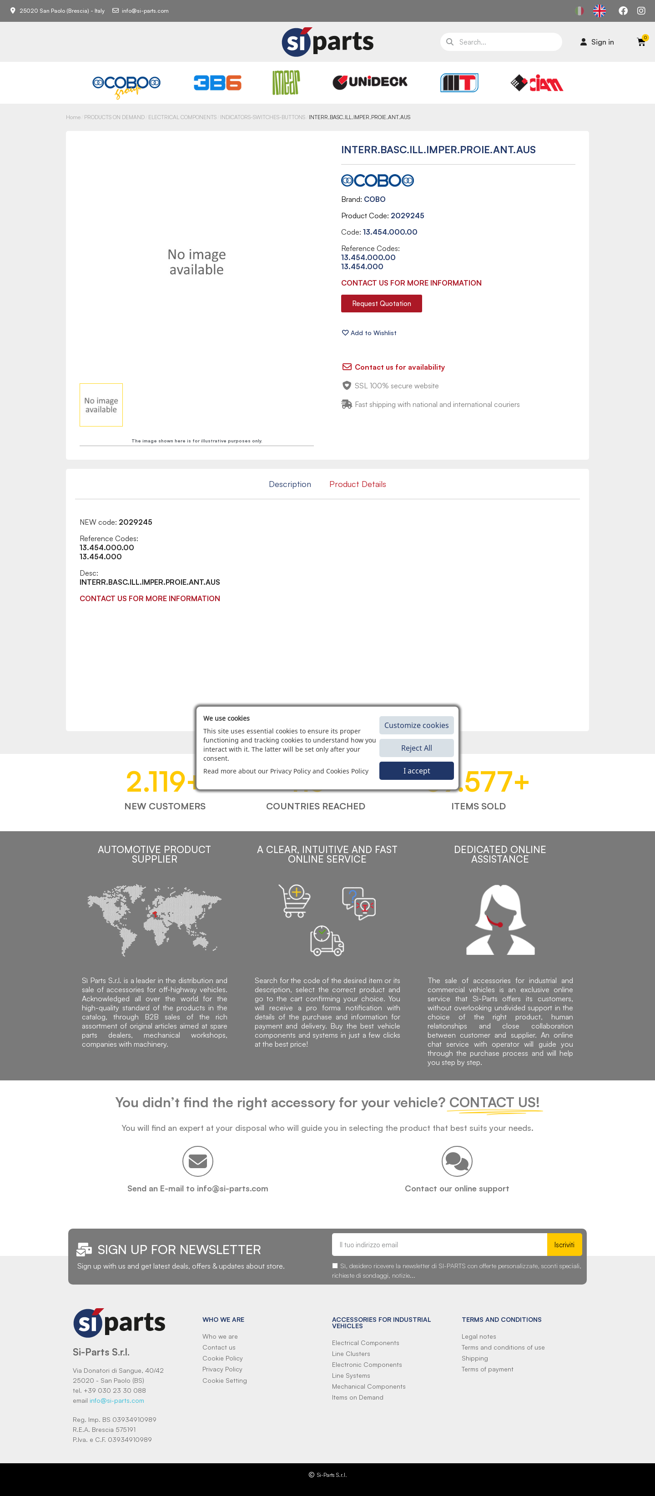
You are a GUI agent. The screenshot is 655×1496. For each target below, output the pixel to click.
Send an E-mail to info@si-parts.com (197, 1188)
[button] (381, 303)
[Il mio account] (597, 41)
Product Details (357, 484)
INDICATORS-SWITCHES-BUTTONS (262, 117)
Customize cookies (416, 725)
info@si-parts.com (117, 1400)
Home (73, 117)
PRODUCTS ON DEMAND (114, 117)
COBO (375, 199)
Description (290, 484)
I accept (416, 771)
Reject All (416, 748)
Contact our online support (457, 1188)
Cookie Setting (224, 1380)
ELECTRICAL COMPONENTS (182, 117)
